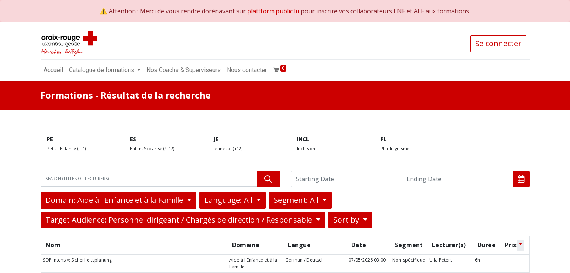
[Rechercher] (268, 179)
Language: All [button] (229, 200)
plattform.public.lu (273, 11)
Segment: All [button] (297, 200)
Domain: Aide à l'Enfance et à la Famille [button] (115, 200)
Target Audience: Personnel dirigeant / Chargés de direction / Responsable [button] (180, 220)
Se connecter (498, 43)
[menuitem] (53, 70)
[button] (521, 179)
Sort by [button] (347, 220)
